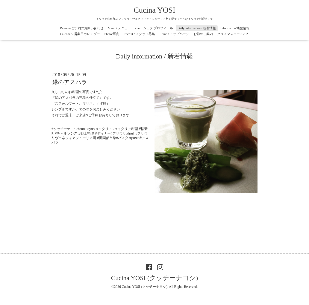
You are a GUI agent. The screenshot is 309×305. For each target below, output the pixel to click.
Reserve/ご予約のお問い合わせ (81, 28)
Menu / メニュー (119, 28)
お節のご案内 (203, 34)
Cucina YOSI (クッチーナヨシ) (154, 277)
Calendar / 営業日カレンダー (80, 34)
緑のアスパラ (70, 82)
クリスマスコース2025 (233, 34)
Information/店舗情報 (235, 28)
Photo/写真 (111, 34)
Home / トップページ (174, 34)
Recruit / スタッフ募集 (139, 34)
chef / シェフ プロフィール (154, 28)
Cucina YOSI (154, 10)
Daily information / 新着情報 (196, 28)
